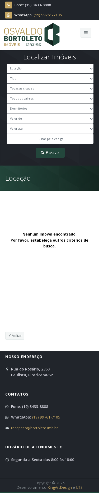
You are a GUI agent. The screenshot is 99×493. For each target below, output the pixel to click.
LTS (79, 487)
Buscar (49, 153)
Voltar (15, 335)
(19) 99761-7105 (46, 417)
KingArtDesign (60, 487)
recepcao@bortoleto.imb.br (34, 427)
